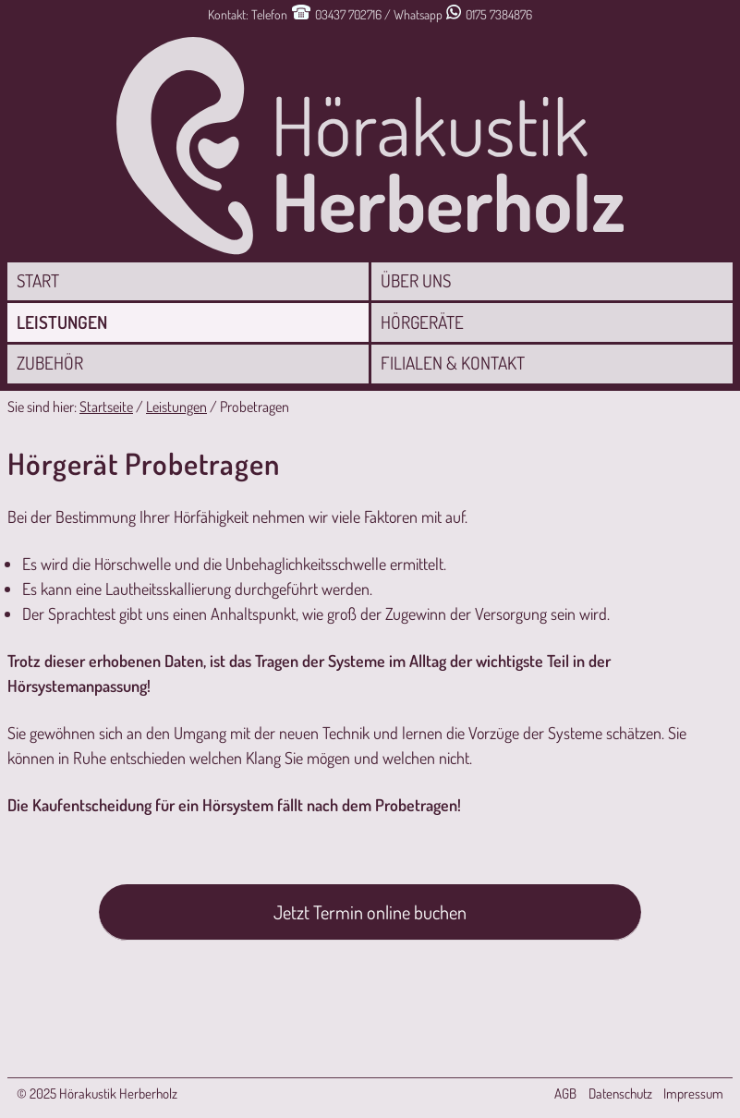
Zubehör (50, 362)
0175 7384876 (499, 14)
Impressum (693, 1093)
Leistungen (62, 322)
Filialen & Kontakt (453, 362)
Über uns (416, 280)
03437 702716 (348, 14)
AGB (565, 1093)
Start (38, 280)
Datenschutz (620, 1093)
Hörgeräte (422, 322)
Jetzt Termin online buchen (370, 912)
